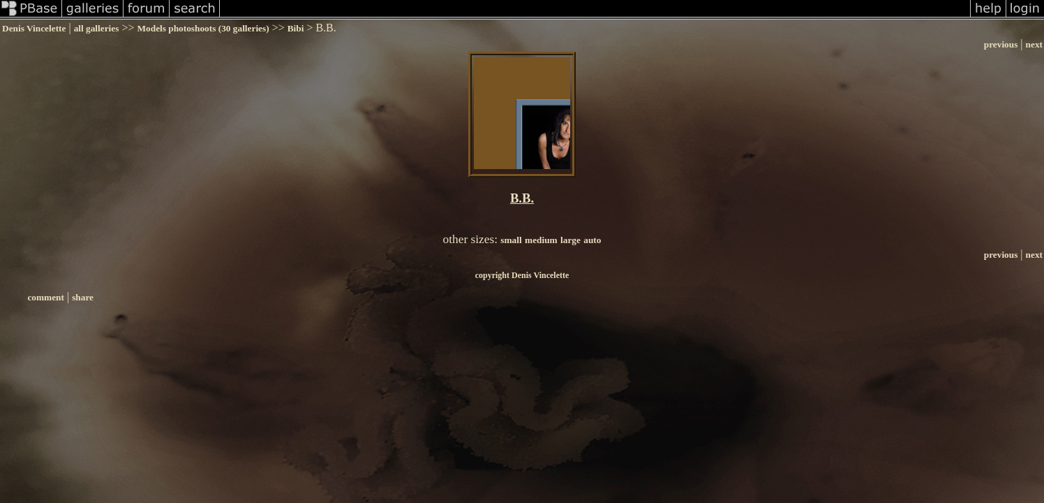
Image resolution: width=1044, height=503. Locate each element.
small (510, 240)
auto (592, 240)
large (570, 240)
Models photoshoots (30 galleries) (203, 28)
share (83, 297)
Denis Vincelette (34, 28)
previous (1001, 44)
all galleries (96, 28)
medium (541, 240)
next (1034, 44)
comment (45, 297)
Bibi (296, 28)
